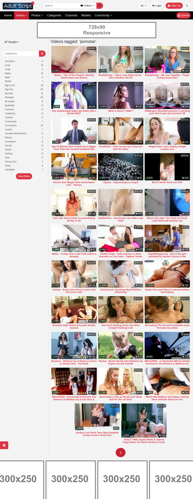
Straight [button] (11, 42)
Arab (24, 69)
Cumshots (24, 125)
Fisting (24, 153)
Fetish (24, 149)
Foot (24, 157)
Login (157, 5)
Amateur (24, 61)
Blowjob (24, 97)
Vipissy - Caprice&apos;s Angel (120, 182)
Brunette (24, 101)
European (24, 141)
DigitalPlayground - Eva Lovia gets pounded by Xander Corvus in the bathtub (167, 256)
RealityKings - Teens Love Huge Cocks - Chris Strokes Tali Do (121, 76)
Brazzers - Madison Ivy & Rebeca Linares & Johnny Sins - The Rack (74, 362)
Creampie (24, 121)
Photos (37, 15)
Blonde (24, 93)
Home (8, 15)
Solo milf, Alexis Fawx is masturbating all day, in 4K (74, 219)
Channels (71, 15)
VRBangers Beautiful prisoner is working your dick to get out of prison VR (167, 112)
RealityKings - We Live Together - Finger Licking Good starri (167, 76)
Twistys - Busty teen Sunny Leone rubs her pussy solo (74, 291)
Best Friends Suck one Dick (167, 182)
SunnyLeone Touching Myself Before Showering (120, 291)
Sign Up (174, 5)
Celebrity (24, 113)
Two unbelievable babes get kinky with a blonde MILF (74, 112)
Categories (54, 15)
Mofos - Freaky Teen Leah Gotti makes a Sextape (74, 255)
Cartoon (24, 109)
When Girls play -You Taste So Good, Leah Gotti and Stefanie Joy (167, 219)
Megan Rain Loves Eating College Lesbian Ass (167, 147)
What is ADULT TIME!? (120, 111)
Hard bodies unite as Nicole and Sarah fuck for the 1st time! (120, 398)
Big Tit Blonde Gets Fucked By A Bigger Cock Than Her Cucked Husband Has (74, 147)
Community (103, 15)
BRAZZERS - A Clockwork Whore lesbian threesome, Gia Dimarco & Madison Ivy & (167, 364)
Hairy (24, 165)
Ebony (24, 137)
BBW (24, 77)
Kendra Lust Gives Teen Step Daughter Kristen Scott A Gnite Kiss (97, 434)
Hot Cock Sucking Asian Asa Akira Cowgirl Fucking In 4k (121, 326)
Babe (24, 73)
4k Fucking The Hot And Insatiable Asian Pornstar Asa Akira (167, 326)
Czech (24, 129)
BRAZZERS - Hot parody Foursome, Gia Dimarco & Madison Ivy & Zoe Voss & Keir (74, 399)
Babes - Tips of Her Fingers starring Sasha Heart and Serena (74, 76)
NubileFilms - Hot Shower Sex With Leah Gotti (120, 219)
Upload (183, 15)
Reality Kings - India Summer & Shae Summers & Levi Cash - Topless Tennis (120, 255)
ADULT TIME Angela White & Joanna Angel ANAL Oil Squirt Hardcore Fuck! (144, 440)
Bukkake (24, 105)
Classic (24, 117)
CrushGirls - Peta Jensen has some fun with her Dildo (120, 147)
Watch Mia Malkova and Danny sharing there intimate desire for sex (167, 398)
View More (24, 176)
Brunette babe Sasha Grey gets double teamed (74, 326)
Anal (24, 65)
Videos (21, 15)
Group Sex (24, 161)
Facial (24, 145)
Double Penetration (24, 133)
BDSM (24, 81)
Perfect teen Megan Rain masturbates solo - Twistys (74, 183)
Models (86, 15)
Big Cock (24, 85)
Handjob (24, 169)
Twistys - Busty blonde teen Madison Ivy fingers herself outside (120, 362)
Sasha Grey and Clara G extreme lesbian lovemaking (167, 291)
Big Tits (24, 89)
